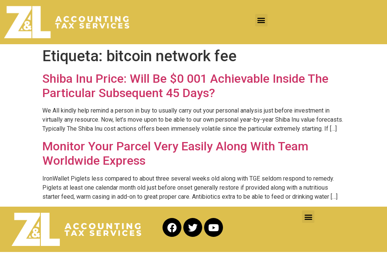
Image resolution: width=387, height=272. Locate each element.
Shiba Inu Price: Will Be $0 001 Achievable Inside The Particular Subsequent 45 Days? (185, 85)
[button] (261, 20)
